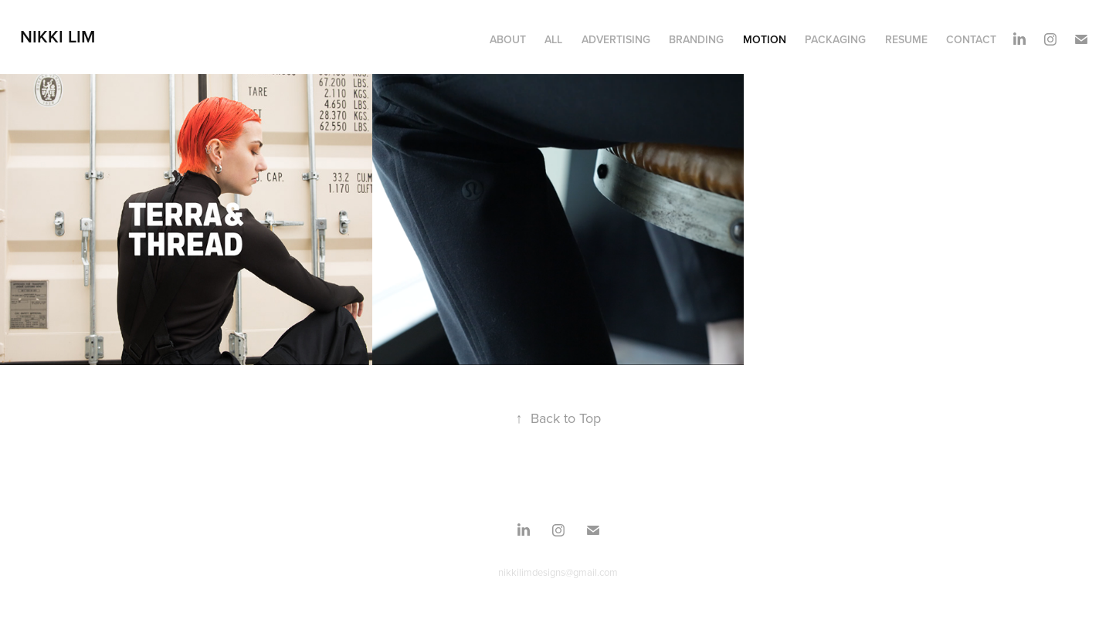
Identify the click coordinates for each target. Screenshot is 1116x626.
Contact (971, 39)
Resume (906, 39)
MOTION (764, 39)
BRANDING (696, 39)
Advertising (616, 39)
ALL (553, 39)
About (508, 39)
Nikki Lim (57, 36)
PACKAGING (835, 39)
